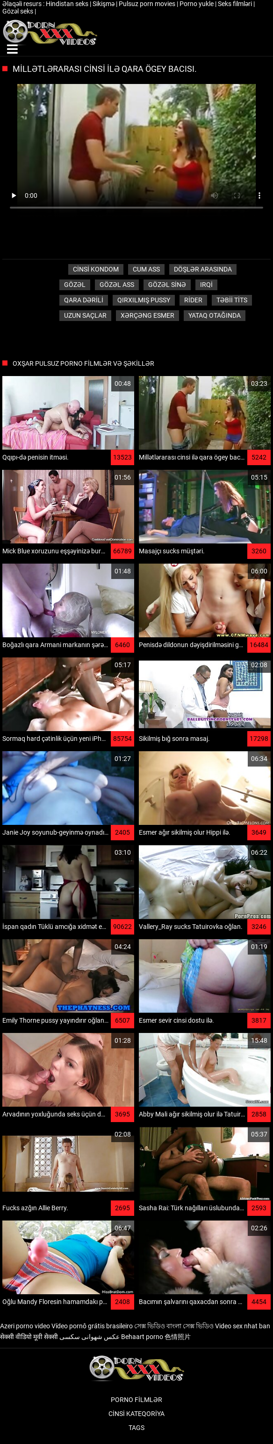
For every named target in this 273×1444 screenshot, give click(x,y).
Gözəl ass (117, 284)
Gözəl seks (18, 11)
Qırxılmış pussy (143, 300)
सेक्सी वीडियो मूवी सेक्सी (29, 1336)
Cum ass (146, 269)
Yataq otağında (214, 315)
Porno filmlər (136, 1399)
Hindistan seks (68, 3)
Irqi (206, 284)
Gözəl (75, 284)
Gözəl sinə (167, 284)
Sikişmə (104, 3)
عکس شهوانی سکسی (89, 1336)
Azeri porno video (25, 1326)
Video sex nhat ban (242, 1326)
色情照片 (178, 1336)
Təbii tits (231, 300)
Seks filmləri (235, 3)
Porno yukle (197, 3)
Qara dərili (83, 300)
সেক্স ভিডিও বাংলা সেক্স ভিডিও (174, 1326)
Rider (193, 300)
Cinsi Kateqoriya (136, 1413)
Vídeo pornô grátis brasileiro (92, 1326)
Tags (136, 1427)
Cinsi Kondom (96, 269)
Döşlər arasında (203, 269)
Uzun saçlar (85, 315)
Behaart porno (142, 1336)
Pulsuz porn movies (148, 3)
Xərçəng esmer (147, 315)
